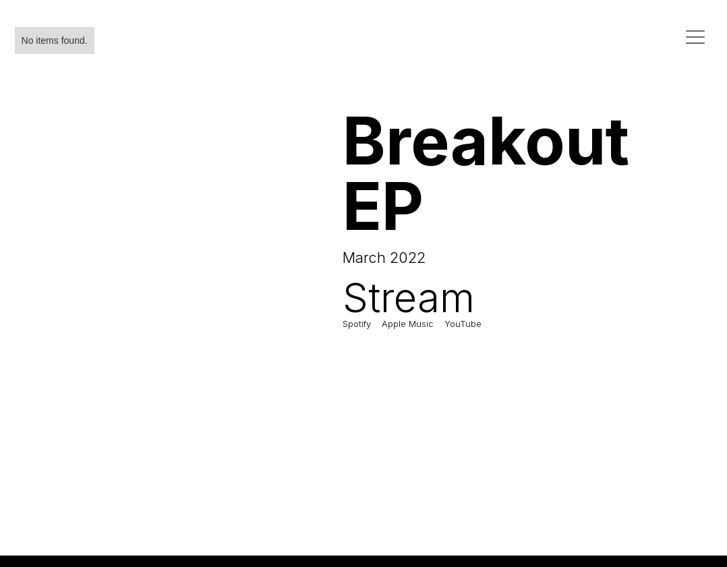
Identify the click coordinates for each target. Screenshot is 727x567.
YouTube (463, 323)
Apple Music (408, 323)
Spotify (357, 323)
